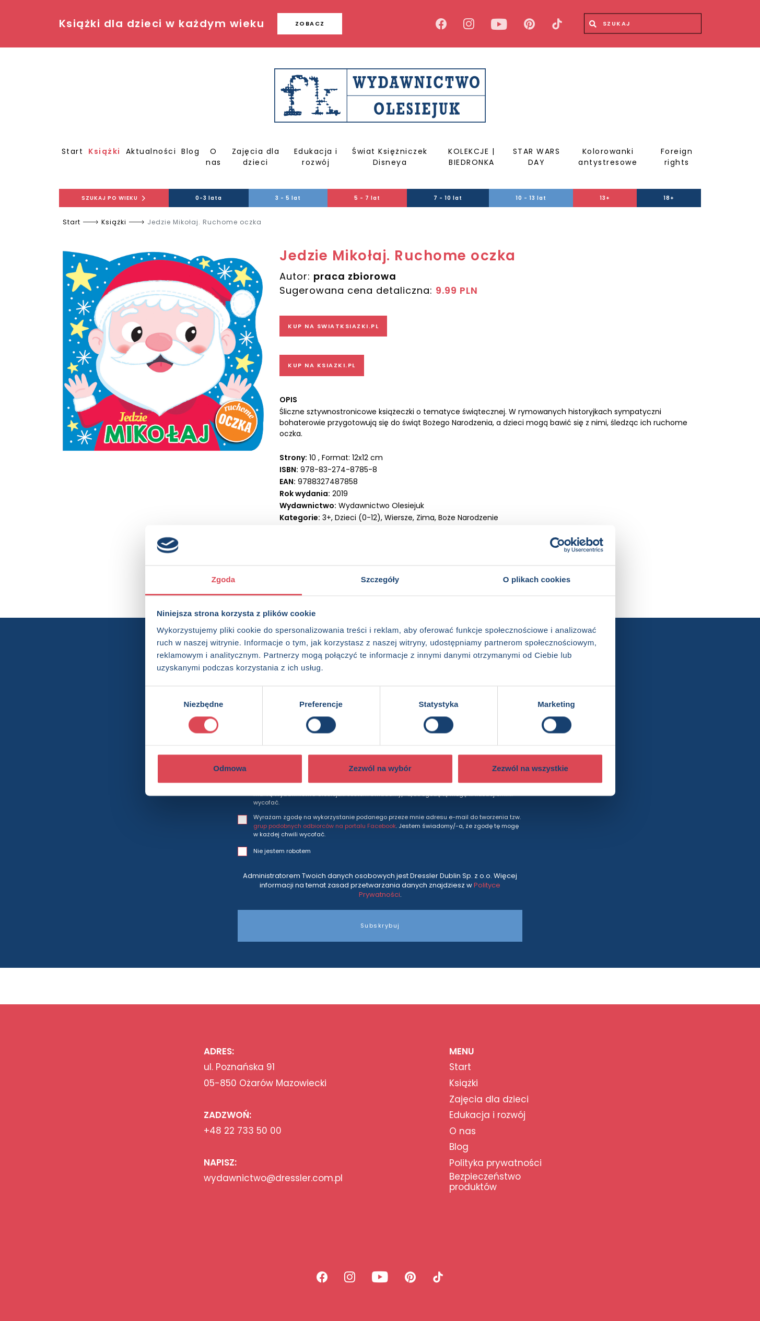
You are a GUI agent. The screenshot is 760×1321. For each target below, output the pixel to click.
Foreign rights (677, 156)
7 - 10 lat (448, 198)
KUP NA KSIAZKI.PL (322, 365)
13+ (605, 198)
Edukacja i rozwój (316, 156)
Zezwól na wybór (379, 768)
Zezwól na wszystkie (530, 768)
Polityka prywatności (495, 1163)
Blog (190, 151)
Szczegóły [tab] (380, 579)
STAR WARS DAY (536, 156)
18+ (668, 198)
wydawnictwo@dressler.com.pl (273, 1178)
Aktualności (151, 151)
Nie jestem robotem (282, 851)
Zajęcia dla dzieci (256, 156)
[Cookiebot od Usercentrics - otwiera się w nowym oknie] (557, 545)
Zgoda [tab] (224, 579)
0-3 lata (208, 198)
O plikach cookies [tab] (536, 579)
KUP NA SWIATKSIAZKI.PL (333, 326)
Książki (104, 151)
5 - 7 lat (367, 198)
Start (73, 151)
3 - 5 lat (288, 198)
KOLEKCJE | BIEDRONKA (471, 156)
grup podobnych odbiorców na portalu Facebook (324, 826)
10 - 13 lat (531, 198)
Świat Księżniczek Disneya (390, 156)
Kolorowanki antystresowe (607, 156)
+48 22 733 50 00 (243, 1130)
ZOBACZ (310, 23)
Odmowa (229, 768)
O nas (213, 156)
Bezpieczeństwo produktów (485, 1182)
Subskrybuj (380, 925)
